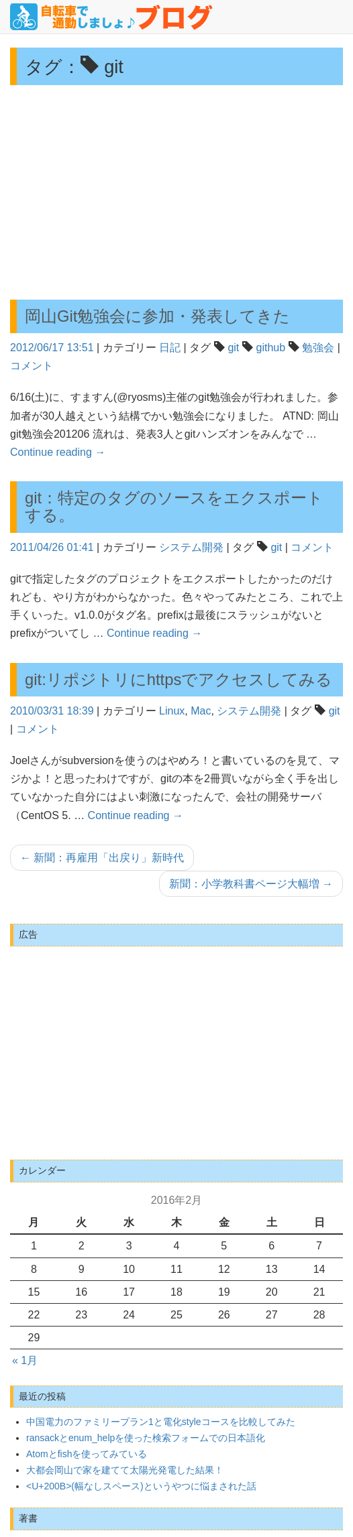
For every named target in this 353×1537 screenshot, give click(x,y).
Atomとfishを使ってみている (86, 1454)
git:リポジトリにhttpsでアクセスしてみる (178, 679)
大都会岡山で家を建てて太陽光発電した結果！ (124, 1470)
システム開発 (191, 547)
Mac (201, 711)
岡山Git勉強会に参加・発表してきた (157, 316)
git (233, 347)
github (271, 347)
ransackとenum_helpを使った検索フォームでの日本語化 (145, 1437)
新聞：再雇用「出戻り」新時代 (102, 857)
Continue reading (57, 452)
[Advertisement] (176, 192)
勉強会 (318, 347)
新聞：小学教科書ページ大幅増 (251, 883)
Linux (172, 711)
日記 (170, 347)
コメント (31, 365)
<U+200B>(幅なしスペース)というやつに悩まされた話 (141, 1486)
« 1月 (25, 1360)
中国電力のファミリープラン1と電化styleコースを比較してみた (160, 1421)
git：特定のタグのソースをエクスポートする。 (174, 506)
